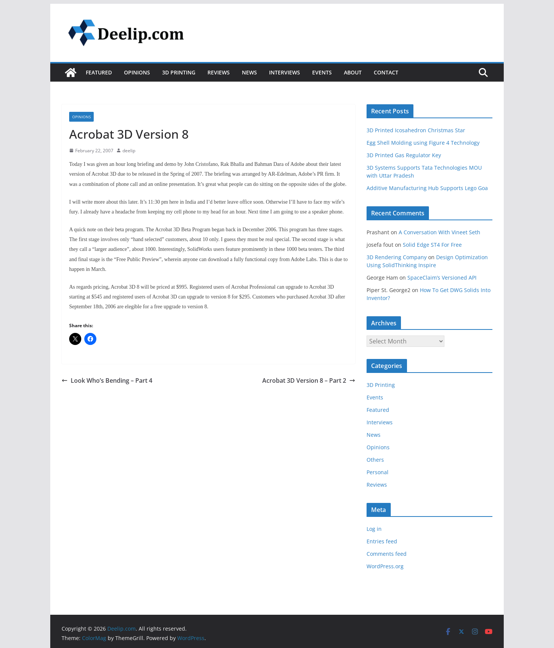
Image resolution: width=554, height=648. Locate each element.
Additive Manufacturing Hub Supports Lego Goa (427, 188)
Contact (386, 72)
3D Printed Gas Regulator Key (404, 155)
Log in (374, 528)
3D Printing (178, 72)
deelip (128, 150)
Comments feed (387, 553)
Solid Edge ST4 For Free (432, 244)
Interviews (284, 72)
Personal (377, 472)
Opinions (137, 72)
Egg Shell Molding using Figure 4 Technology (423, 142)
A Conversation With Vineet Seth (439, 232)
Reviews (218, 72)
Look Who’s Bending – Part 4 (107, 380)
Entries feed (382, 541)
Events (322, 72)
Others (375, 459)
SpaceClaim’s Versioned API (442, 277)
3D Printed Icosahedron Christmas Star (416, 130)
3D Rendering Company (397, 257)
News (249, 72)
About (353, 72)
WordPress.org (385, 566)
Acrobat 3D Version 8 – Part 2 (308, 380)
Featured (99, 72)
